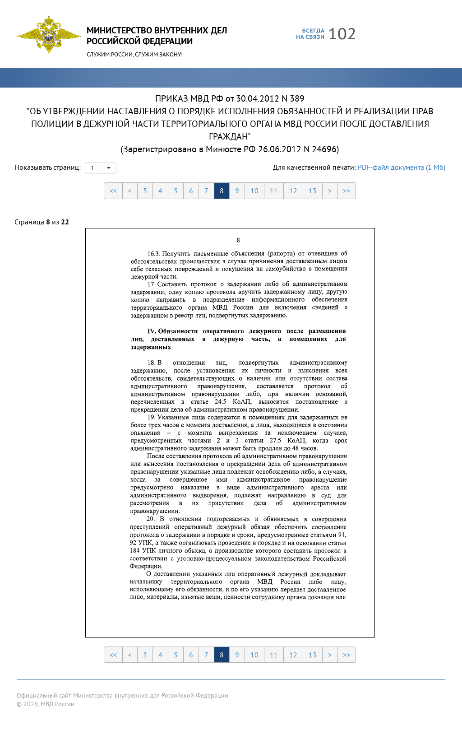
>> (346, 190)
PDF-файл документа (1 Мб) (401, 167)
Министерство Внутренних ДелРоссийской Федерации (157, 35)
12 (293, 190)
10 (254, 190)
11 (274, 190)
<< (113, 190)
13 (313, 190)
